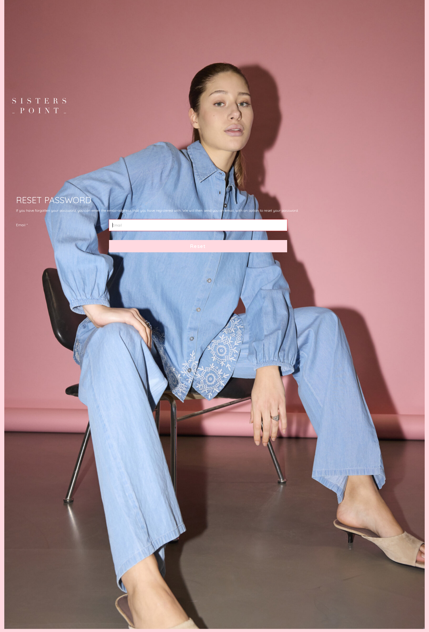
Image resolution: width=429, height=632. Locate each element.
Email (20, 225)
